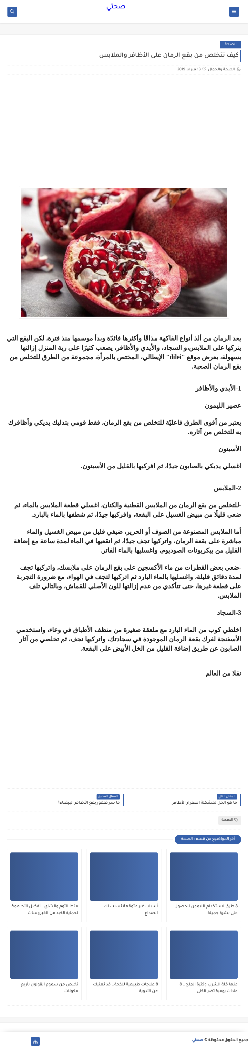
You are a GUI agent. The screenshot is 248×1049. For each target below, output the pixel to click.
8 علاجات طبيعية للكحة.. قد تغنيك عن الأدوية (125, 988)
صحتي (116, 7)
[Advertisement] (187, 137)
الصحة (230, 45)
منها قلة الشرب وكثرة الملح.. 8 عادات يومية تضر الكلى (209, 988)
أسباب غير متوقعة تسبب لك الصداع (131, 910)
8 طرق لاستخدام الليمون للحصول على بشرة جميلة (206, 910)
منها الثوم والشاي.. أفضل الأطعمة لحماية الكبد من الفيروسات (45, 910)
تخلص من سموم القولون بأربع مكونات (49, 988)
